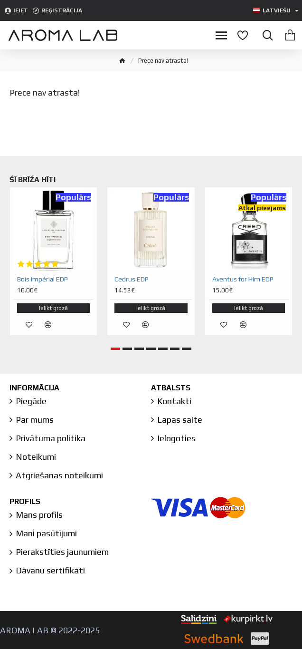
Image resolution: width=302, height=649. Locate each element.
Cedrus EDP (131, 279)
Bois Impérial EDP (42, 279)
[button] (115, 349)
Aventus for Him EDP (243, 279)
